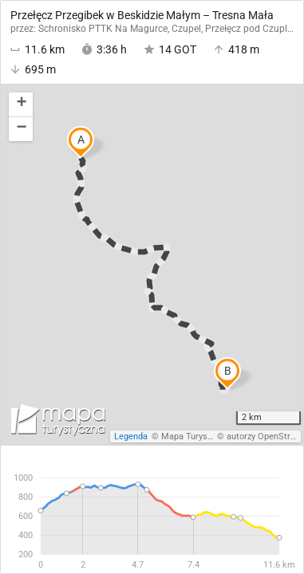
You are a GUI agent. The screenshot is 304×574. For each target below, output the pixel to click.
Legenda (131, 436)
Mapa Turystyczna (197, 436)
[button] (21, 104)
